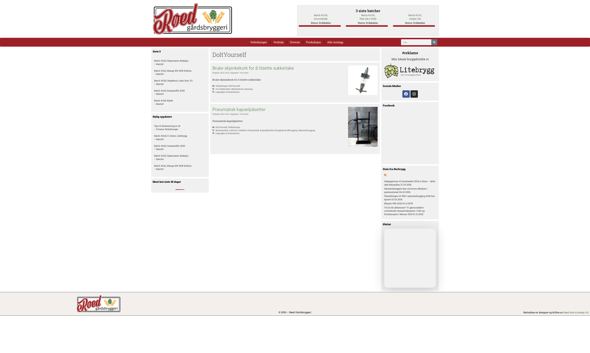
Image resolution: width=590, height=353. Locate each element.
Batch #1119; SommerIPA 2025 (169, 90)
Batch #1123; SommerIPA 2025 (169, 145)
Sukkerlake (224, 89)
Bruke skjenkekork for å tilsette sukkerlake (253, 68)
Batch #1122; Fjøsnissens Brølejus (171, 60)
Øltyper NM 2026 (393, 203)
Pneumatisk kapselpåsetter (239, 109)
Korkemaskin (221, 130)
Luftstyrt (233, 130)
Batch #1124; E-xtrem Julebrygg (170, 135)
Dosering (248, 89)
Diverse (295, 42)
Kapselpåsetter (267, 130)
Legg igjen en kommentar (227, 92)
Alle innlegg (335, 42)
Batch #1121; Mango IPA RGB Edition (173, 70)
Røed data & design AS (576, 312)
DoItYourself (234, 86)
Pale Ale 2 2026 (368, 18)
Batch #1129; (321, 15)
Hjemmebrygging (307, 130)
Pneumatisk (253, 130)
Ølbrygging (292, 130)
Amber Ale (415, 18)
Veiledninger (258, 42)
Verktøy (278, 42)
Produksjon (313, 42)
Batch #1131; (415, 15)
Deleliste (243, 130)
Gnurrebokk (321, 18)
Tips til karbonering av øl (167, 125)
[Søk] (434, 42)
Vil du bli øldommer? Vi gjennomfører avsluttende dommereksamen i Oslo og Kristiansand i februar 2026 (404, 211)
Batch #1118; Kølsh (163, 100)
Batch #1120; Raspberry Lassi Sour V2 (173, 80)
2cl (216, 89)
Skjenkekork (237, 89)
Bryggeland (280, 130)
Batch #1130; (368, 15)
